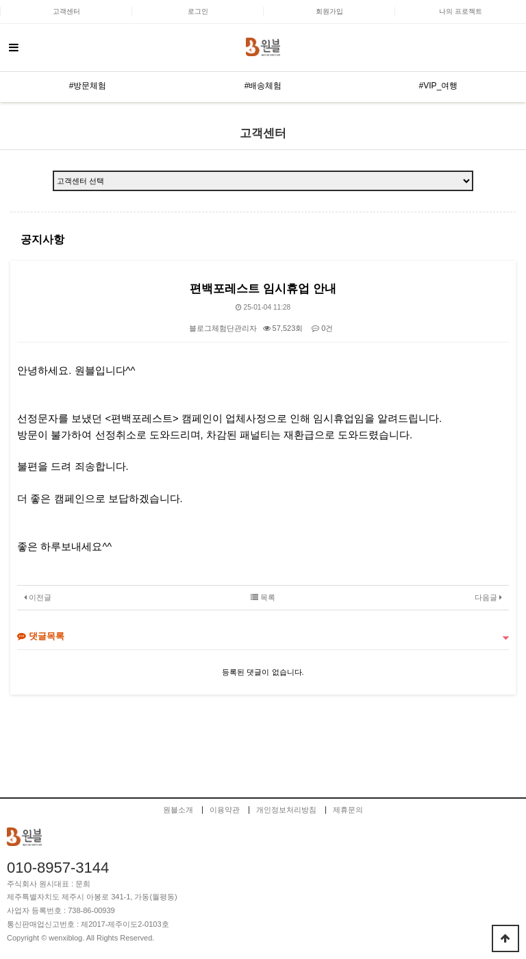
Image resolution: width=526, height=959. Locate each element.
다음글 (488, 597)
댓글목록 (40, 636)
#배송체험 (263, 85)
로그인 (198, 11)
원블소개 (178, 810)
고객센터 (66, 11)
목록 (263, 597)
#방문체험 (88, 85)
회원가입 (329, 11)
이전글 (37, 597)
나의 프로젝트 (460, 11)
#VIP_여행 (438, 85)
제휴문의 (348, 810)
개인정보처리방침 (286, 810)
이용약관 (225, 810)
